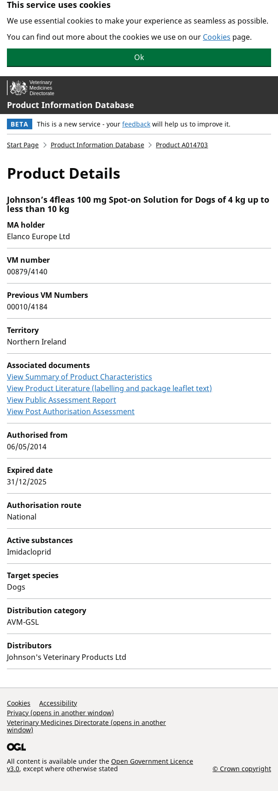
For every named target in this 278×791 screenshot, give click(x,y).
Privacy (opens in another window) (60, 712)
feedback (136, 124)
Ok (139, 57)
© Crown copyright (242, 768)
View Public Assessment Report (61, 400)
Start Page (23, 144)
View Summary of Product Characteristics (79, 377)
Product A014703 (182, 144)
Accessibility (58, 703)
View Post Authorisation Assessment (71, 411)
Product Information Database (70, 104)
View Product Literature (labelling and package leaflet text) (109, 388)
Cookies (217, 37)
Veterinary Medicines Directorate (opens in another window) (86, 726)
